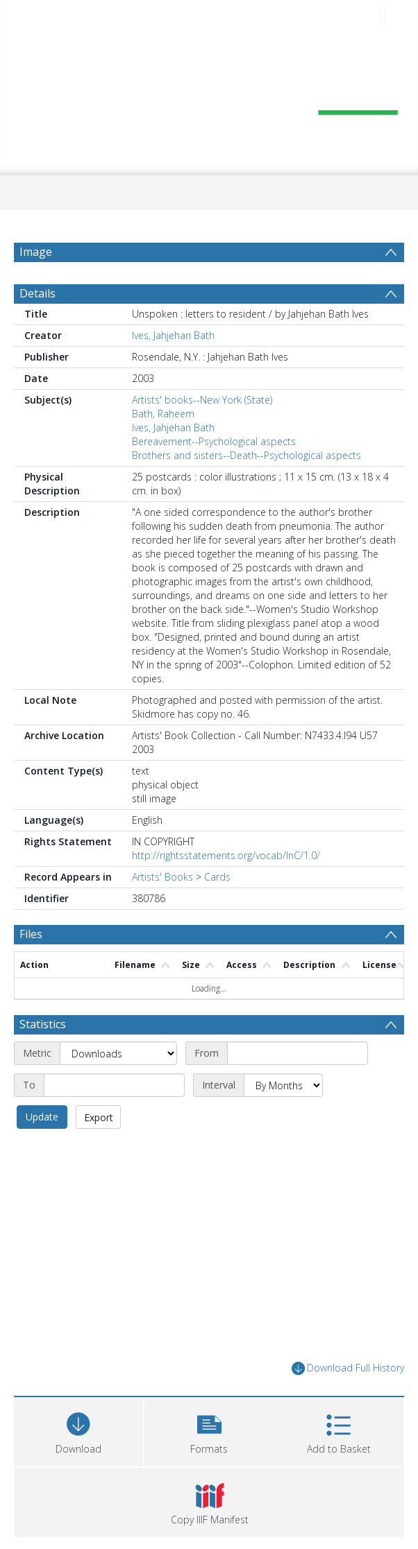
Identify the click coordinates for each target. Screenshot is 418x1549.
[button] (209, 1430)
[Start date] (297, 1053)
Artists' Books (162, 876)
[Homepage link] (208, 102)
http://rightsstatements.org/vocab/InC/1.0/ (226, 855)
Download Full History (348, 1368)
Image (35, 251)
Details (37, 293)
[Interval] (283, 1085)
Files (30, 934)
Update (42, 1116)
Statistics (42, 1024)
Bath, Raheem (163, 413)
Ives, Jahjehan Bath (173, 335)
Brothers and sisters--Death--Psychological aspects (246, 455)
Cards (217, 876)
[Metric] (118, 1053)
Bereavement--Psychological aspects (214, 441)
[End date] (114, 1085)
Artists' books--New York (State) (202, 399)
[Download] (78, 1430)
